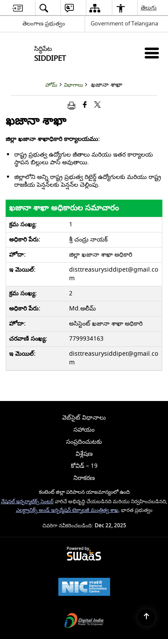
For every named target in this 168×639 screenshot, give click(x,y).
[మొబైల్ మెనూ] (151, 52)
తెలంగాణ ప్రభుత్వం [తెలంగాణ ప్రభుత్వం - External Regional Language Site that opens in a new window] (43, 23)
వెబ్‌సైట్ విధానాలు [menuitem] (84, 417)
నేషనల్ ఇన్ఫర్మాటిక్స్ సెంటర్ (27, 501)
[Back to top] (146, 617)
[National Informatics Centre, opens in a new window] (84, 588)
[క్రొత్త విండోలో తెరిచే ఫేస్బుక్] (84, 105)
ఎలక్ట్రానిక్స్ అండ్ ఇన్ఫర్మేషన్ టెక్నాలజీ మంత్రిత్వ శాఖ (67, 510)
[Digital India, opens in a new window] (84, 622)
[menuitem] (17, 8)
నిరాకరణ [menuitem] (84, 477)
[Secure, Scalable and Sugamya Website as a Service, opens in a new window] (84, 554)
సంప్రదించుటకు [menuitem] (84, 441)
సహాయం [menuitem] (84, 429)
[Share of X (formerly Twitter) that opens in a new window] (97, 105)
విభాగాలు (73, 85)
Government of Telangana (124, 23)
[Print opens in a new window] (71, 105)
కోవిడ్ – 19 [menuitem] (84, 465)
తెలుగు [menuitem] (149, 7)
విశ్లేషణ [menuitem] (84, 453)
